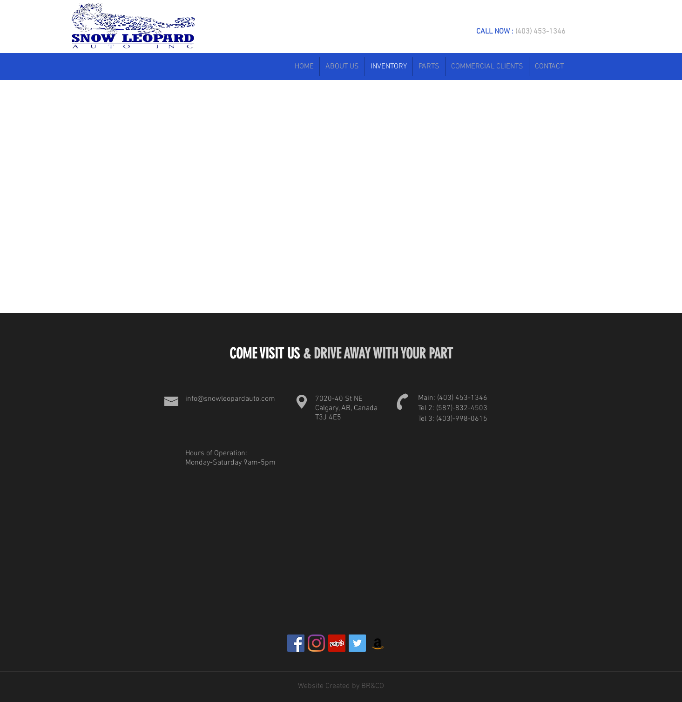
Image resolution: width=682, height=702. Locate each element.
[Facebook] (295, 643)
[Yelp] (336, 643)
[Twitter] (357, 643)
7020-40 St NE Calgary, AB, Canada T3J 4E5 (346, 408)
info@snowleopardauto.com (230, 399)
